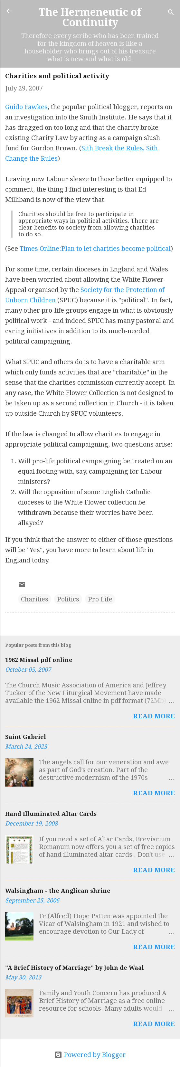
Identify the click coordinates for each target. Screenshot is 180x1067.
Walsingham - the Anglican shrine (57, 890)
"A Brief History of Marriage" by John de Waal (74, 967)
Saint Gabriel (25, 736)
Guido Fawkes (26, 107)
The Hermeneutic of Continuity (90, 17)
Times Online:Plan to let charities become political (95, 248)
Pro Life (100, 599)
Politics (68, 599)
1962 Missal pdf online (38, 659)
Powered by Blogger (90, 1055)
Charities (34, 599)
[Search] (171, 13)
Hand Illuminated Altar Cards (51, 813)
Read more (154, 716)
